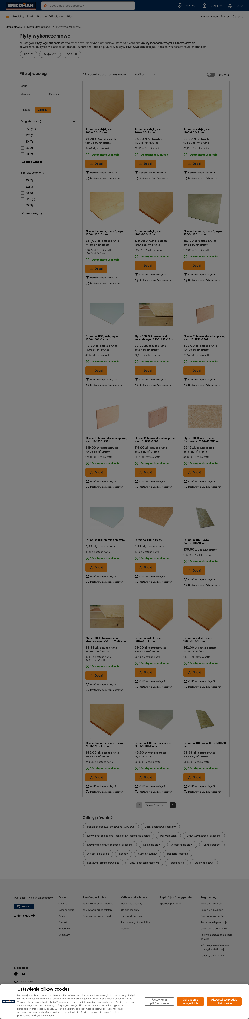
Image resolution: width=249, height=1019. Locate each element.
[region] (124, 1001)
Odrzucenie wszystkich (190, 1001)
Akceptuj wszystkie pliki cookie (224, 1001)
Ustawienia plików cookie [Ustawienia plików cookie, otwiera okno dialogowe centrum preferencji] (159, 1001)
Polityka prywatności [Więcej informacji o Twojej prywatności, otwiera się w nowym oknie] (43, 1015)
